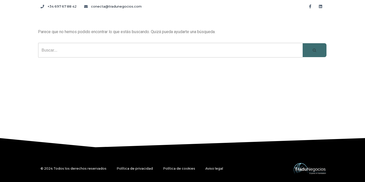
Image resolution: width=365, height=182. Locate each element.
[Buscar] (170, 50)
